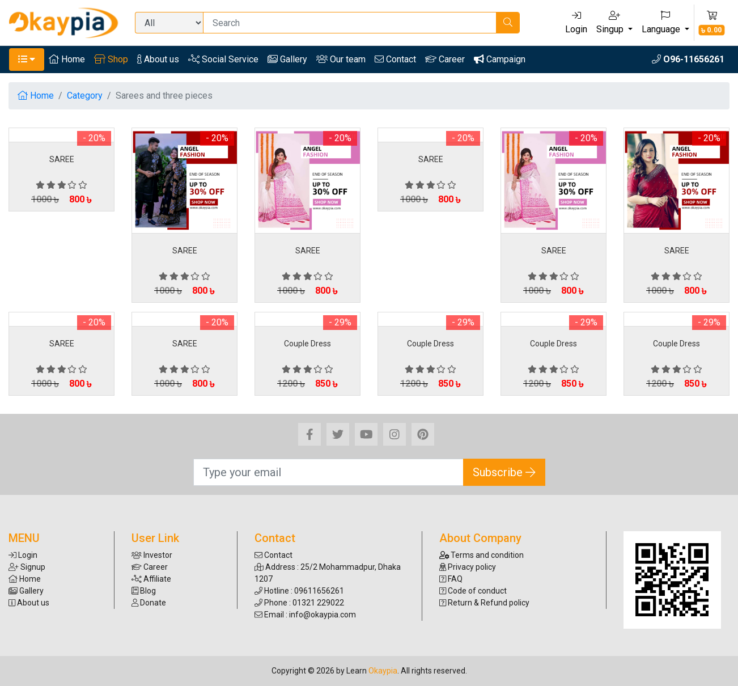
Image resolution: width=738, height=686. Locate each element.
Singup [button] (611, 23)
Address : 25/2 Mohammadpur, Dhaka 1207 (328, 572)
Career (445, 59)
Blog (144, 590)
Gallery (287, 59)
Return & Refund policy (484, 602)
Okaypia (382, 670)
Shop (111, 59)
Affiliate (151, 578)
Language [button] (662, 23)
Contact (395, 59)
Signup (27, 566)
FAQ (451, 578)
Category (85, 95)
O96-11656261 (688, 59)
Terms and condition (481, 555)
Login (576, 23)
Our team (341, 59)
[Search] (350, 22)
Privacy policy (467, 566)
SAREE (61, 159)
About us (158, 59)
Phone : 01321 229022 (299, 602)
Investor (152, 555)
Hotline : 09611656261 (299, 590)
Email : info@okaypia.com (305, 614)
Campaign (499, 59)
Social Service (223, 59)
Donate (149, 602)
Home (67, 59)
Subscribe (504, 472)
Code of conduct (473, 590)
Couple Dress (307, 343)
